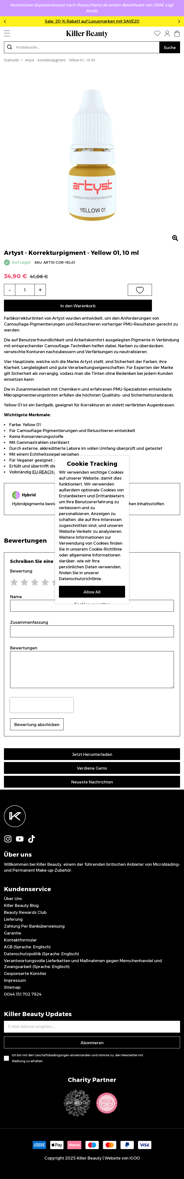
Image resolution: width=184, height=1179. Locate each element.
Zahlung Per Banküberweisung (34, 926)
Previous (6, 21)
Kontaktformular (20, 940)
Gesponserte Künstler (25, 973)
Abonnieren (92, 1042)
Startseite (11, 60)
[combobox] (82, 47)
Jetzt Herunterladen (92, 754)
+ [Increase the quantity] (40, 289)
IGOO (134, 1158)
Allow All (92, 592)
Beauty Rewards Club (25, 912)
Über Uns (13, 898)
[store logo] (87, 34)
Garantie (12, 933)
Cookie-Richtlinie (105, 549)
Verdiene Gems (92, 768)
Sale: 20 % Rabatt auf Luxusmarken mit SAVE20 (92, 21)
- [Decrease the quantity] (10, 289)
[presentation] (41, 705)
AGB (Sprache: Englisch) (27, 947)
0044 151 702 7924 (22, 994)
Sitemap (12, 987)
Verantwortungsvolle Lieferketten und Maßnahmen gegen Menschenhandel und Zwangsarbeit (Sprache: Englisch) (83, 963)
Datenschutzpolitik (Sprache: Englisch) (41, 954)
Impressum (15, 980)
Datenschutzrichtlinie (80, 578)
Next (178, 21)
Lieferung (13, 919)
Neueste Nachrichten (92, 782)
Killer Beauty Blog (21, 905)
